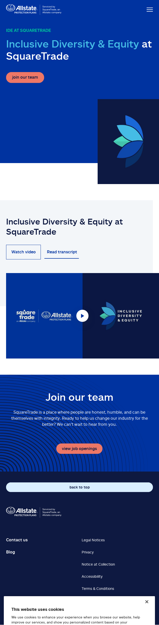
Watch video (23, 251)
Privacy (88, 552)
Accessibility (92, 576)
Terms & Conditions (98, 588)
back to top (79, 487)
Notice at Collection (98, 564)
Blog (10, 551)
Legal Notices (93, 540)
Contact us (17, 539)
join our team (25, 77)
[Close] (146, 605)
